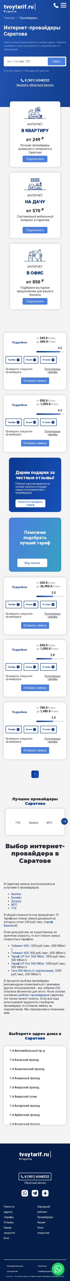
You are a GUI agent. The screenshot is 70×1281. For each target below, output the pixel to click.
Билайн (16, 897)
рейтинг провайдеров (34, 995)
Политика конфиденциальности (47, 1268)
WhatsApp (24, 1193)
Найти (56, 61)
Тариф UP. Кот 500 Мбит (27, 956)
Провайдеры (45, 1217)
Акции (41, 1222)
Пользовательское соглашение (15, 1268)
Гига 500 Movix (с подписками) (32, 970)
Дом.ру (16, 901)
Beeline (16, 894)
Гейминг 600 (20, 946)
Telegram (35, 1193)
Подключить (35, 159)
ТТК (14, 908)
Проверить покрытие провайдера (19, 371)
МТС (14, 905)
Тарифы (9, 1217)
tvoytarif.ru (19, 6)
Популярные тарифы (52, 371)
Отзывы (8, 1222)
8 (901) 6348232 (37, 80)
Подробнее (19, 342)
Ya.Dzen (45, 1193)
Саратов (11, 11)
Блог (7, 1238)
